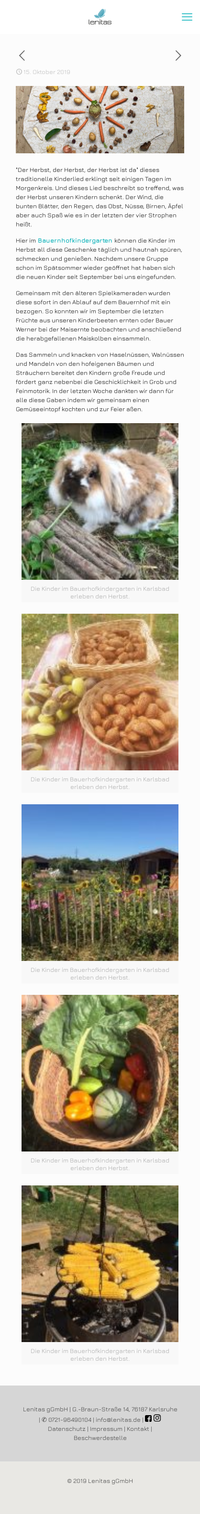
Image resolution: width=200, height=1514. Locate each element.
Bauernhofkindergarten (75, 240)
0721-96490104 (69, 1419)
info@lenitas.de (118, 1419)
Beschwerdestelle (100, 1437)
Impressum (106, 1428)
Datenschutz (67, 1428)
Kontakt (138, 1428)
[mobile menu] (187, 17)
